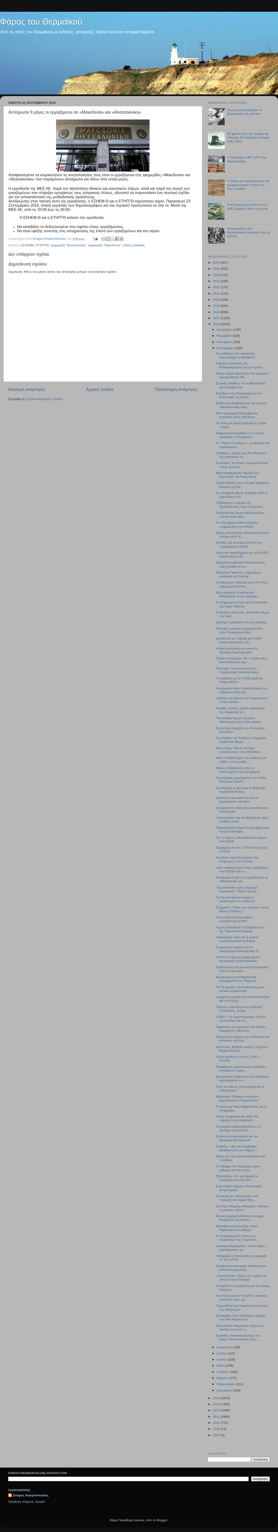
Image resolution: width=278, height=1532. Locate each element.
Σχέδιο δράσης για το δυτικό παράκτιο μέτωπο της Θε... (242, 484)
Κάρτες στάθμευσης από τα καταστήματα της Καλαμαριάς (238, 769)
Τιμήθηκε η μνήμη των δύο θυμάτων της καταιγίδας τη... (241, 455)
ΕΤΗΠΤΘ (42, 245)
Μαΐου (221, 1365)
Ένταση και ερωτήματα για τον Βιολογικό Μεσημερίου (237, 1138)
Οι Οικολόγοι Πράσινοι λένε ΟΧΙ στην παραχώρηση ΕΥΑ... (241, 584)
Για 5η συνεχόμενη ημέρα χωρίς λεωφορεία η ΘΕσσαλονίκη (238, 959)
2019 (217, 305)
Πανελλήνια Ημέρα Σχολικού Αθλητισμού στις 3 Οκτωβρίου (238, 720)
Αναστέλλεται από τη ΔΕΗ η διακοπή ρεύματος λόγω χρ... (241, 1297)
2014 (217, 1404)
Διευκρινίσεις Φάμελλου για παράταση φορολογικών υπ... (242, 1078)
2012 (217, 1416)
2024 (217, 275)
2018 (217, 312)
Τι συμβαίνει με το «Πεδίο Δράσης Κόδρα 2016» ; (239, 680)
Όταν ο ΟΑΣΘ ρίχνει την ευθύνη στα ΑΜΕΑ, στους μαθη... (241, 759)
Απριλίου (223, 1372)
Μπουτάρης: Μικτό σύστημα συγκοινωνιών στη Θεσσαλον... (239, 750)
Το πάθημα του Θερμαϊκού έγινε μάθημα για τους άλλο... (238, 1168)
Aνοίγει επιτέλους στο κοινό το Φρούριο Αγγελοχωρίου (237, 650)
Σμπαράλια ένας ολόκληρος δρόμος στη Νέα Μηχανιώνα (241, 1317)
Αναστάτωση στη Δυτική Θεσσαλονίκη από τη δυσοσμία (242, 969)
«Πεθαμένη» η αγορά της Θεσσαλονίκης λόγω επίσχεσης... (241, 504)
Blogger (162, 1520)
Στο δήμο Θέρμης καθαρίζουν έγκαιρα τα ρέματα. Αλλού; (242, 1208)
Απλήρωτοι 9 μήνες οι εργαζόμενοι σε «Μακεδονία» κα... (242, 879)
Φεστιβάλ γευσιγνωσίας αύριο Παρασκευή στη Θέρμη (236, 1228)
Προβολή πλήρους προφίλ (26, 1501)
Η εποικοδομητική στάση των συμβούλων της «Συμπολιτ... (237, 1237)
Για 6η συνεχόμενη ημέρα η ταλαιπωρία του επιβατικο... (237, 899)
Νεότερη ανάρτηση (26, 389)
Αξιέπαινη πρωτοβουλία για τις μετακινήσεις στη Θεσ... (237, 799)
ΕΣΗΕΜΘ (27, 245)
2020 (217, 299)
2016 (217, 324)
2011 (217, 1422)
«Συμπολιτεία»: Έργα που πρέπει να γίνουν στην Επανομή (241, 1277)
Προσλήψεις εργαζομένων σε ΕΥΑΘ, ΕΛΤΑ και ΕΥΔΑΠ (241, 779)
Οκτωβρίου (225, 342)
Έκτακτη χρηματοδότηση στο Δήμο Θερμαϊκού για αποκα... (240, 1218)
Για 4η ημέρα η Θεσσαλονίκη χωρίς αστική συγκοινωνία (240, 989)
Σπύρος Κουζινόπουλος (31, 1495)
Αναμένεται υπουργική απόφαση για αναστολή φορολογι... (241, 1267)
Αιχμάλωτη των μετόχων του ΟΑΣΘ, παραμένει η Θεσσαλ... (241, 1028)
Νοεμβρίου (224, 335)
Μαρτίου (223, 1378)
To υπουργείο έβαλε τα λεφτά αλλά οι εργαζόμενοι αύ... (241, 494)
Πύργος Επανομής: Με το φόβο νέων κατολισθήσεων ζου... (242, 660)
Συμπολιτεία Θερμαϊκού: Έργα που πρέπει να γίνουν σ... (240, 1327)
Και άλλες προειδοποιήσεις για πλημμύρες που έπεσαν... (237, 859)
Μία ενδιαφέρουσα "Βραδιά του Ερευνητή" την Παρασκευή (237, 474)
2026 (217, 262)
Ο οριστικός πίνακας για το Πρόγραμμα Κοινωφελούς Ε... (238, 949)
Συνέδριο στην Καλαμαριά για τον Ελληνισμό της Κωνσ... (239, 395)
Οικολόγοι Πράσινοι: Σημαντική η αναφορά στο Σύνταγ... (239, 574)
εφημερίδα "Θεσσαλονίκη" (68, 245)
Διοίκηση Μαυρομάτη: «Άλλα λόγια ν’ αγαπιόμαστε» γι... (241, 1248)
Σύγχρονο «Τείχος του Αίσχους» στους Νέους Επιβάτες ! (242, 909)
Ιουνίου (222, 1359)
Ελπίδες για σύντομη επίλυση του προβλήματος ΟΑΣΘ (239, 544)
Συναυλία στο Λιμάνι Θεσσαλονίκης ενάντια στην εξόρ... (240, 514)
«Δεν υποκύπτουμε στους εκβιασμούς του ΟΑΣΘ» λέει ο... (242, 869)
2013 (217, 1410)
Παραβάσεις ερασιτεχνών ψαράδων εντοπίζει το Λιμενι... (241, 1068)
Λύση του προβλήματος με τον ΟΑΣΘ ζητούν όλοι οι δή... (242, 554)
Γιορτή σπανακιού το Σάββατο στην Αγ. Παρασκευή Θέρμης (240, 929)
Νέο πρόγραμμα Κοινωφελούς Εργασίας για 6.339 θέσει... (237, 415)
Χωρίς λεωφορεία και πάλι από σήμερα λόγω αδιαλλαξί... (237, 1118)
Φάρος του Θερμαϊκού (41, 21)
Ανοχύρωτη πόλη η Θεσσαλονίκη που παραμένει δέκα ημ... (242, 690)
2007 (217, 1435)
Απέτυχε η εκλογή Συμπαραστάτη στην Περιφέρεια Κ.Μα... (239, 630)
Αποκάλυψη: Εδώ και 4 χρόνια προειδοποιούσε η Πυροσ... (237, 939)
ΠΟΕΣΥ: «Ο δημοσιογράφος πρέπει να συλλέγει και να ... (241, 1018)
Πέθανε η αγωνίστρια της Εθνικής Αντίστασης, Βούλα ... (239, 1009)
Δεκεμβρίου (225, 329)
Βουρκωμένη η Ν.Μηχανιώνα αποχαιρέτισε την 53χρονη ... (238, 979)
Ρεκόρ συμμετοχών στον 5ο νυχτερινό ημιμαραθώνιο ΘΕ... (242, 375)
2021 (217, 293)
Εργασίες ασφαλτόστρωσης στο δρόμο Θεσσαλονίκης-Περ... (238, 1337)
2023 (217, 281)
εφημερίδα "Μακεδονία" (104, 245)
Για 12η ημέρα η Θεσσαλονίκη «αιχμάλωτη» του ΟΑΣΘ (237, 524)
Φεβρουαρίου (226, 1384)
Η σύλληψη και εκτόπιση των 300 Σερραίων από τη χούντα (247, 206)
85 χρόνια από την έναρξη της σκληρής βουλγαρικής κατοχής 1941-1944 (248, 137)
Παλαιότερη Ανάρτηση (175, 389)
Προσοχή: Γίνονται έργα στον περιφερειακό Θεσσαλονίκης (237, 670)
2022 (217, 287)
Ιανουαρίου (225, 1390)
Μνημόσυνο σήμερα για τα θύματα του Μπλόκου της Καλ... (242, 1038)
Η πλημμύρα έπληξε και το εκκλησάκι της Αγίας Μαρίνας (242, 604)
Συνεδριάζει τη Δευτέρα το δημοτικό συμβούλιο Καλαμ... (240, 789)
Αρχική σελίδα (100, 389)
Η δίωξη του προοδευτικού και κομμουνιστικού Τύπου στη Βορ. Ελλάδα (248, 184)
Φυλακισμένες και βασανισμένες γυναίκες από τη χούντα (248, 232)
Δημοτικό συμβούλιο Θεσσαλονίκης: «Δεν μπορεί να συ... (241, 564)
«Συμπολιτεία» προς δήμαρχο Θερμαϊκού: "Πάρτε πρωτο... (237, 889)
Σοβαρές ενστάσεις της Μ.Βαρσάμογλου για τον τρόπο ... (241, 365)
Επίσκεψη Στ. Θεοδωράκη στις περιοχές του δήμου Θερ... (237, 1198)
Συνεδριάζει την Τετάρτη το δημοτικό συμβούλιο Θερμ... (241, 740)
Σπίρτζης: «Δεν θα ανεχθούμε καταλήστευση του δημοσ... (236, 1148)
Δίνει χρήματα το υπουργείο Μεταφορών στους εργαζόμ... (238, 594)
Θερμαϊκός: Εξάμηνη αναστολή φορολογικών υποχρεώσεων (237, 1098)
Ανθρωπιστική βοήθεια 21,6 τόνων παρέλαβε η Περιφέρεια (240, 435)
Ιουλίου (222, 1353)
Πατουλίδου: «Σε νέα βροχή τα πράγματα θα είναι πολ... (237, 1178)
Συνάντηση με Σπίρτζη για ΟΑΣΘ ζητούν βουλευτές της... (239, 640)
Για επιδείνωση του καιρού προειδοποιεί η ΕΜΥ (234, 919)
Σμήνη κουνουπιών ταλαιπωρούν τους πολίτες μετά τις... (242, 534)
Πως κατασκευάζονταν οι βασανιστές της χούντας (244, 112)
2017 (217, 318)
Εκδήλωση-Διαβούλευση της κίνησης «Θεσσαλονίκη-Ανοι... (241, 405)
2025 (217, 268)
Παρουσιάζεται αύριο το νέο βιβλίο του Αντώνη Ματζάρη (242, 829)
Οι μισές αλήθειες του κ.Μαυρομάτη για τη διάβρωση (240, 385)
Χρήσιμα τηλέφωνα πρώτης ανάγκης (241, 622)
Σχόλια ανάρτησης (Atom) (45, 399)
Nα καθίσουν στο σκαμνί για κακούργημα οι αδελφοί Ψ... (237, 355)
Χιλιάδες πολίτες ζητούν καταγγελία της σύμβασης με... (240, 710)
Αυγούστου (225, 1347)
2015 (217, 1398)
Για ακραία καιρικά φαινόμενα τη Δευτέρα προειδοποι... (238, 1128)
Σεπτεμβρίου (226, 348)
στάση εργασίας (134, 245)
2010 (217, 1429)
